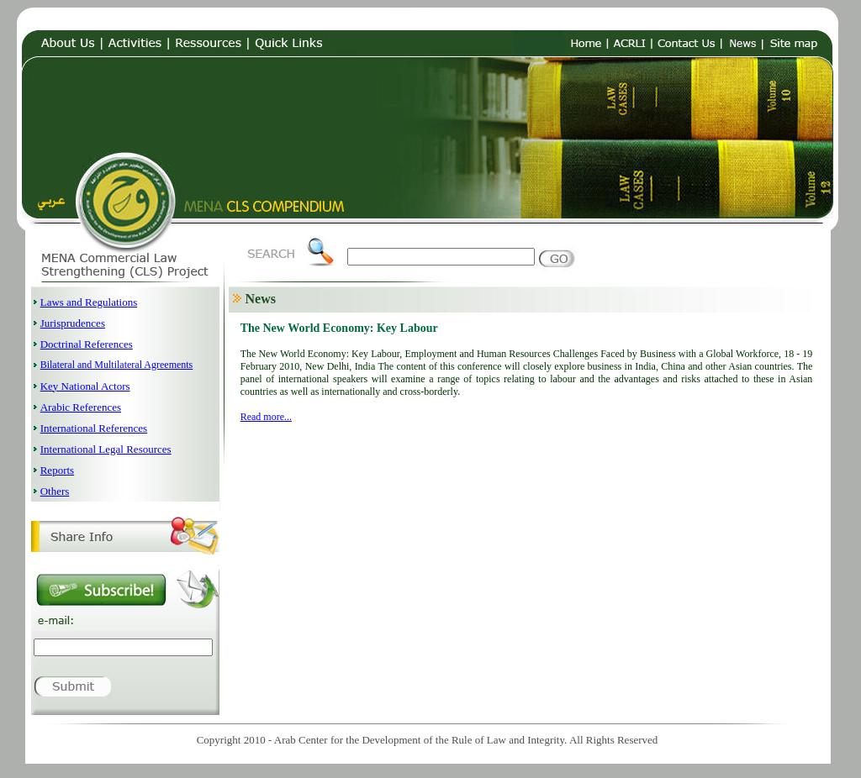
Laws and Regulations (89, 302)
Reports (57, 470)
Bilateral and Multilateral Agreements (116, 365)
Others (55, 491)
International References (93, 428)
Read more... (266, 417)
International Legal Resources (106, 449)
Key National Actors (85, 386)
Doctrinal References (86, 344)
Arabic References (80, 407)
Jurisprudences (72, 323)
